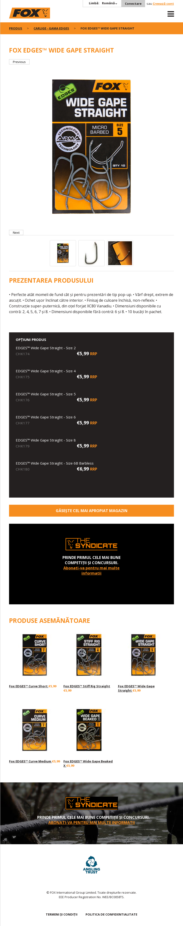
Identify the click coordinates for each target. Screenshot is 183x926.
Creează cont (163, 3)
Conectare (133, 3)
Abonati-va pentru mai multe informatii (91, 570)
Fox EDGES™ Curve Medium (30, 761)
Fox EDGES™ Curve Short (28, 686)
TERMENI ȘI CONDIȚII (61, 914)
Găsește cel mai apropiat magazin (91, 510)
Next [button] (16, 232)
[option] (91, 147)
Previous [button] (19, 62)
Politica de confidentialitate (111, 914)
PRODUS (15, 28)
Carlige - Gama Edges (51, 28)
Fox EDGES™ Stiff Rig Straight (86, 686)
